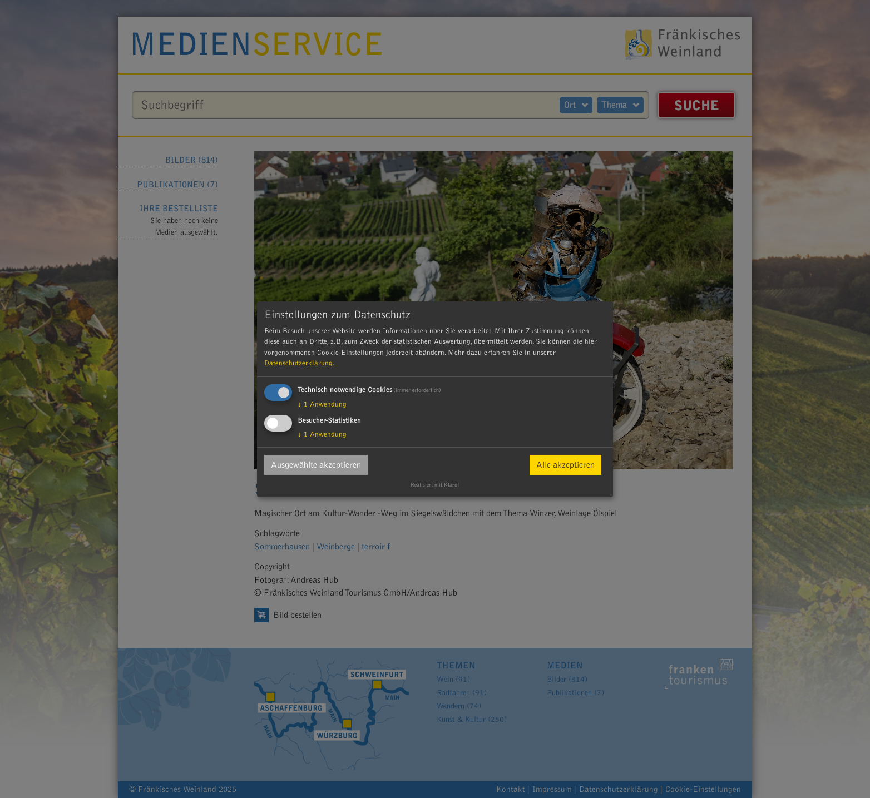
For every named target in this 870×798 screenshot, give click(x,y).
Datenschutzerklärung (298, 363)
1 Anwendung (322, 404)
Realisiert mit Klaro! (435, 485)
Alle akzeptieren (565, 465)
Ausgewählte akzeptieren (316, 465)
